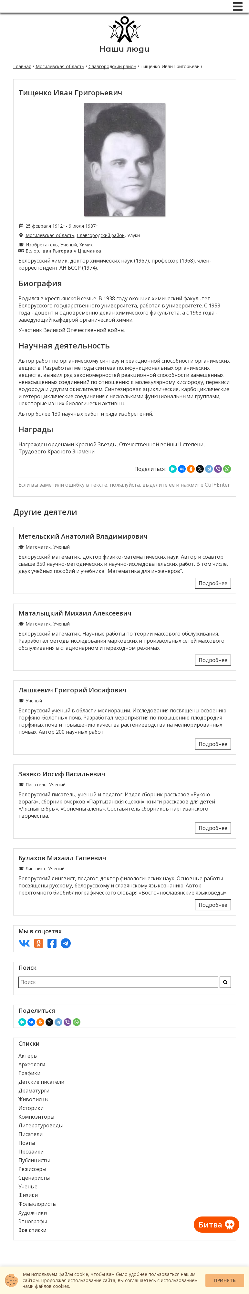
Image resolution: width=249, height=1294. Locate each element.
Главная (22, 66)
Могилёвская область (60, 66)
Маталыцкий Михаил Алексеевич (74, 613)
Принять (225, 1280)
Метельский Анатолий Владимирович (83, 536)
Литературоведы (40, 1125)
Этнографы (32, 1221)
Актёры (27, 1055)
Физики (28, 1195)
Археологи (31, 1064)
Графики (29, 1073)
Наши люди (124, 49)
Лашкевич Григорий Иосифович (72, 690)
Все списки (32, 1230)
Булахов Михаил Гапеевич (62, 858)
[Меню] (237, 6)
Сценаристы (34, 1177)
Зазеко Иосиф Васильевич (61, 774)
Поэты (26, 1142)
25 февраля (38, 226)
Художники (32, 1212)
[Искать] (225, 982)
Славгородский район (112, 66)
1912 (57, 226)
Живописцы (33, 1099)
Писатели (30, 1134)
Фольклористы (37, 1203)
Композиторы (36, 1116)
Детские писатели (41, 1081)
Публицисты (34, 1160)
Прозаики (31, 1151)
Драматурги (33, 1090)
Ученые (27, 1186)
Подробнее (213, 583)
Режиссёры (32, 1169)
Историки (31, 1108)
